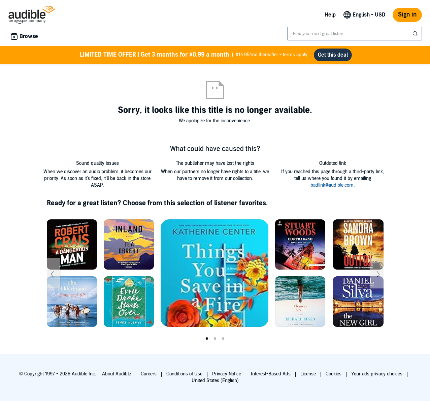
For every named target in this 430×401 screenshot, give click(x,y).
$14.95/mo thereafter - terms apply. (194, 55)
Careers (149, 374)
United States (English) (215, 380)
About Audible (116, 374)
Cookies (333, 374)
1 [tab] (207, 338)
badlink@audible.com (332, 185)
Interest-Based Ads (271, 374)
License (308, 374)
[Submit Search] (416, 33)
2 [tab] (215, 338)
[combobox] (354, 33)
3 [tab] (223, 338)
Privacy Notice (226, 374)
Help (330, 14)
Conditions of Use (184, 374)
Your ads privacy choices (376, 374)
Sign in (407, 14)
